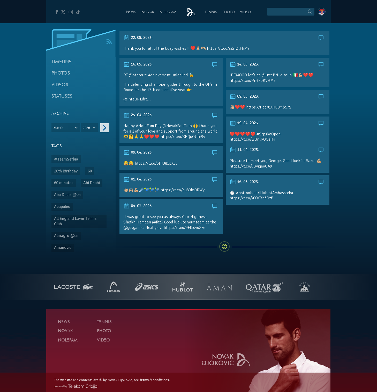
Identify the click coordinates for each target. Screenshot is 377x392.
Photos (60, 73)
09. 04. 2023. (138, 152)
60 (90, 171)
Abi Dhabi (91, 182)
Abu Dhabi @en (67, 194)
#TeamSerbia (66, 159)
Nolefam (168, 12)
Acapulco (62, 206)
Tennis (211, 12)
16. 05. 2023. (138, 64)
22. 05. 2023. (138, 37)
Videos (59, 85)
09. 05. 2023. (244, 96)
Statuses (61, 96)
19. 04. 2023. (244, 123)
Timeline (61, 62)
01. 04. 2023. (138, 179)
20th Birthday (66, 171)
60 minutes (63, 182)
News (131, 12)
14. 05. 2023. (244, 64)
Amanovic (62, 247)
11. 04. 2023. (244, 149)
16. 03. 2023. (244, 181)
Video (245, 12)
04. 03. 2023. (138, 205)
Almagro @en (66, 235)
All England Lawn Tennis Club (75, 221)
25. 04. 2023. (138, 115)
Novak (147, 12)
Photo (228, 12)
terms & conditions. (155, 380)
